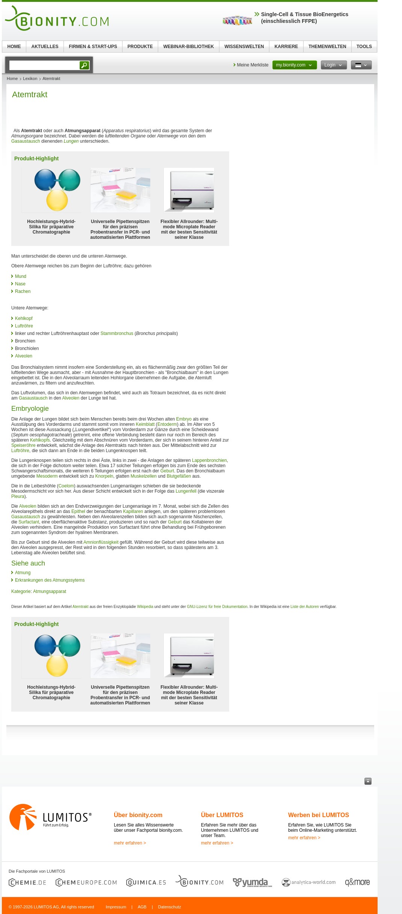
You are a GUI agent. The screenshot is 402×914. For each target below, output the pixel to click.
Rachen (22, 291)
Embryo (184, 419)
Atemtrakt (81, 607)
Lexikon (30, 78)
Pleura (17, 496)
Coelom (66, 486)
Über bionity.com (138, 815)
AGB (142, 907)
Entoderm (167, 424)
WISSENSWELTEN (244, 46)
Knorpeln (104, 476)
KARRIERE (286, 46)
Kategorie (20, 591)
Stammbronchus (116, 333)
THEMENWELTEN (327, 46)
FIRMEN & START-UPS (93, 46)
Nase (20, 284)
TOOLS (364, 46)
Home (12, 78)
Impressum (116, 907)
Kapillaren (133, 511)
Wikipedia (145, 607)
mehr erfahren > (130, 843)
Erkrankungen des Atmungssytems (50, 580)
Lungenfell (186, 491)
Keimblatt (145, 424)
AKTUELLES (45, 46)
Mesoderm (47, 476)
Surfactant (28, 522)
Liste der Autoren (304, 607)
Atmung (22, 572)
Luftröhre (24, 326)
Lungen (71, 141)
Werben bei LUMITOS (318, 815)
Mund (20, 276)
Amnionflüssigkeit (100, 542)
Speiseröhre (23, 445)
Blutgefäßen (179, 476)
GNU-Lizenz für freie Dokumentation (217, 607)
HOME (14, 46)
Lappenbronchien (209, 460)
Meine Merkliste (253, 65)
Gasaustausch (25, 141)
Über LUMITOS (222, 815)
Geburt (167, 471)
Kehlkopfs (40, 440)
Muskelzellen (144, 476)
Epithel (78, 511)
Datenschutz (169, 907)
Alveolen (23, 356)
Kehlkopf (24, 318)
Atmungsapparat (49, 591)
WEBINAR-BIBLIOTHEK (188, 46)
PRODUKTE (140, 46)
